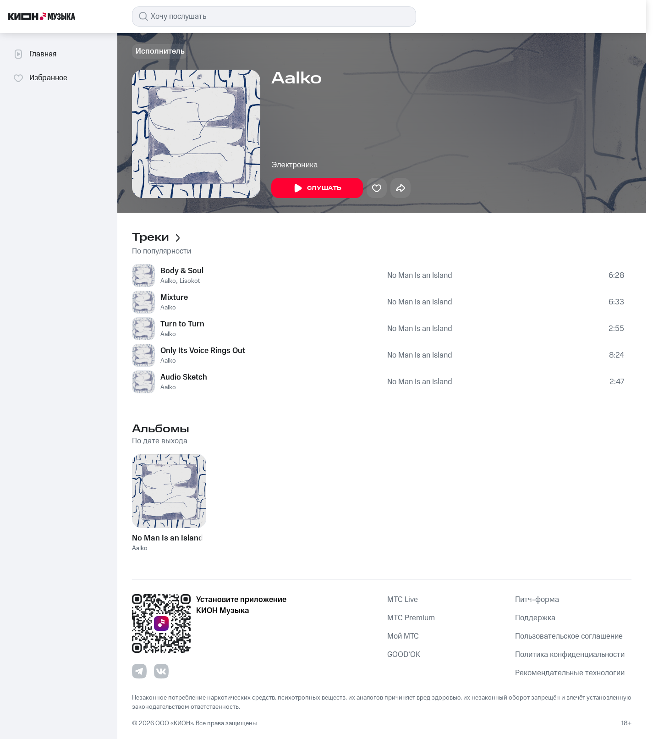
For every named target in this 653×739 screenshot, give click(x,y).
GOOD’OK (403, 654)
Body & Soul (181, 270)
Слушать (317, 188)
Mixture (174, 297)
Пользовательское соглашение (569, 636)
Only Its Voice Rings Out (202, 350)
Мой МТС (403, 636)
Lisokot (190, 281)
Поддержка (535, 617)
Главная (34, 54)
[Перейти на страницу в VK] (161, 671)
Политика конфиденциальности (570, 654)
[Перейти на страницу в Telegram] (139, 671)
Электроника (294, 164)
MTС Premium (411, 617)
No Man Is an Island (419, 275)
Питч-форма (537, 599)
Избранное (40, 77)
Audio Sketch (183, 377)
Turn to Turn (182, 324)
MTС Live (402, 599)
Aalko (168, 281)
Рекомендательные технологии (570, 672)
